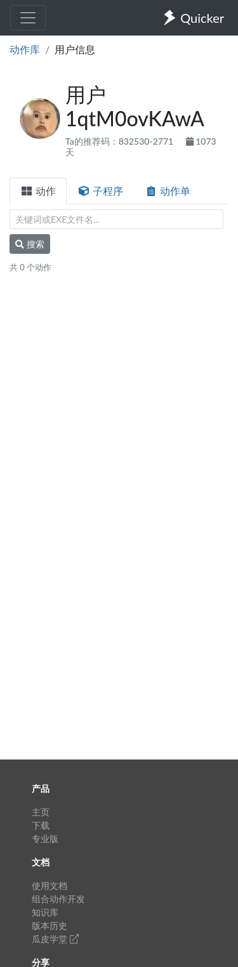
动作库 (25, 49)
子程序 (100, 191)
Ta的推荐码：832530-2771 (120, 141)
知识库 (45, 912)
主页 (41, 811)
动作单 (167, 191)
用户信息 (75, 49)
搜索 (29, 244)
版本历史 (49, 925)
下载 (41, 825)
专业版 (45, 838)
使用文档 (49, 885)
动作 (38, 191)
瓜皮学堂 (55, 938)
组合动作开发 (58, 898)
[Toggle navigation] (28, 17)
